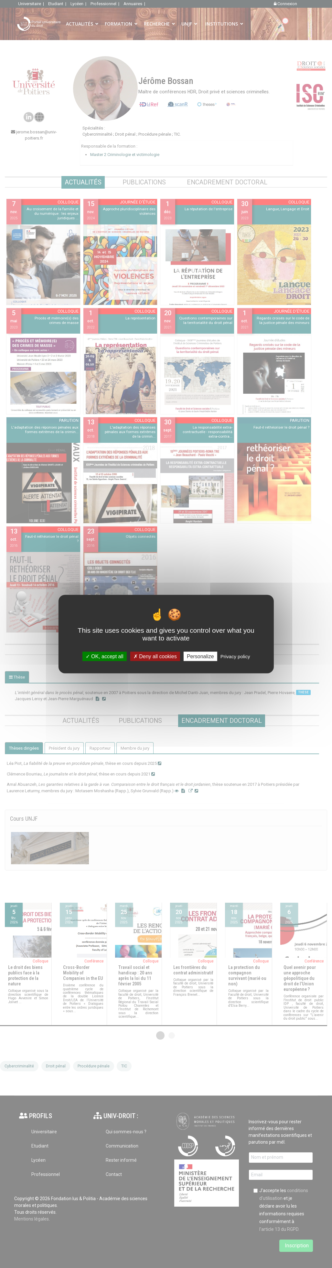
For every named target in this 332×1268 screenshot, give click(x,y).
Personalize (200, 656)
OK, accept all (104, 656)
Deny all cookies (155, 656)
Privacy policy (235, 656)
